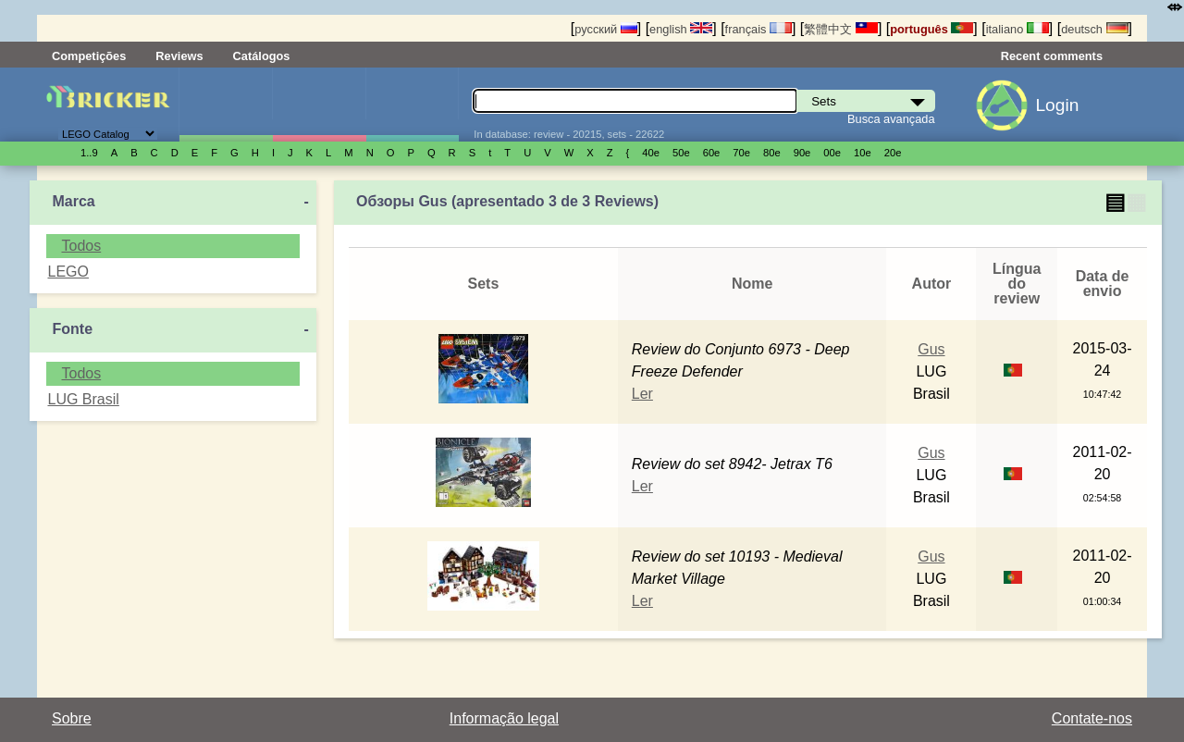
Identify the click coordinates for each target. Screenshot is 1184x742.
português (931, 29)
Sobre (72, 718)
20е (893, 152)
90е (802, 152)
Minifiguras (319, 104)
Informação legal (504, 718)
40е (651, 152)
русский (605, 29)
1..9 (89, 152)
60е (712, 152)
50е (681, 152)
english (680, 29)
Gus (931, 349)
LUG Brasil (82, 399)
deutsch (1094, 29)
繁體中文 (841, 29)
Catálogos (261, 56)
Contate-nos (1092, 718)
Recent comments (1052, 56)
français (758, 29)
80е (772, 152)
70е (741, 152)
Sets (225, 104)
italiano (1017, 29)
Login (1057, 105)
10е (862, 152)
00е (832, 152)
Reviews (179, 56)
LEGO (67, 271)
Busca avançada (891, 119)
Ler (642, 394)
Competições (89, 56)
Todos (81, 246)
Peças (412, 104)
